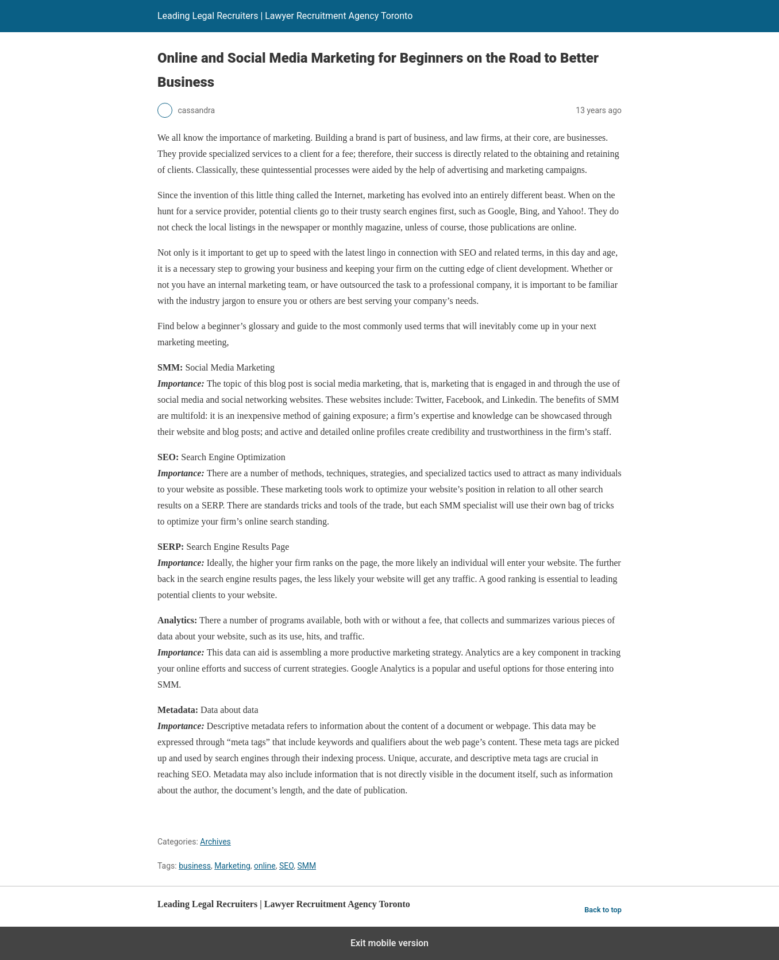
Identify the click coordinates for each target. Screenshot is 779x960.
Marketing (232, 865)
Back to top (603, 909)
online (265, 865)
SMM (306, 865)
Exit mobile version (389, 943)
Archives (215, 841)
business (195, 865)
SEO (286, 865)
